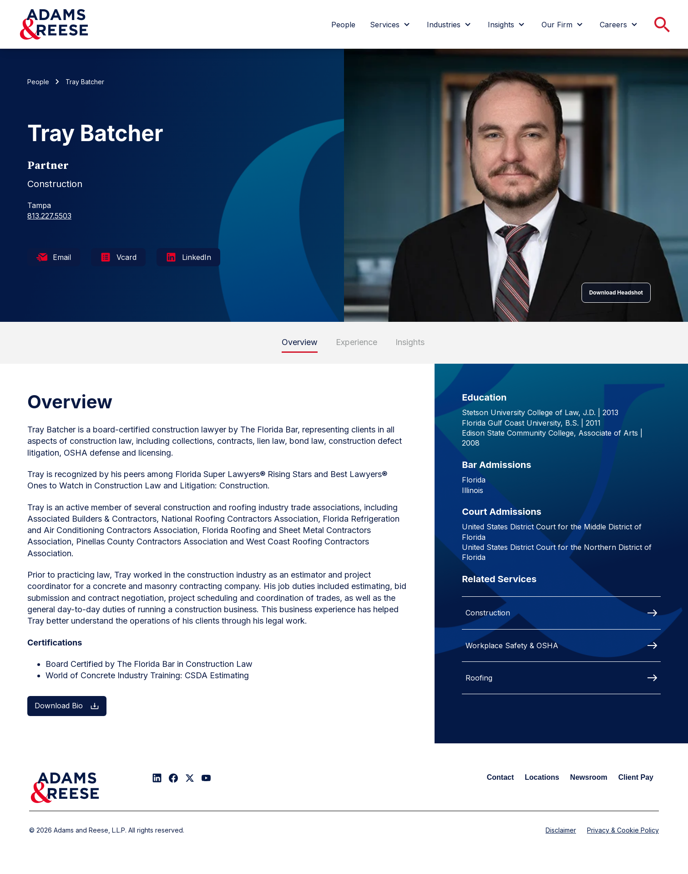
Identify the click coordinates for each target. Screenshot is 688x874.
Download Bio (67, 705)
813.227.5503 (49, 215)
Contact (500, 777)
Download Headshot (616, 292)
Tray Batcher (85, 82)
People (38, 82)
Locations (542, 777)
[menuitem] (343, 24)
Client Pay (635, 777)
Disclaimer (561, 830)
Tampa (39, 205)
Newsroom (588, 777)
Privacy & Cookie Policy (623, 830)
